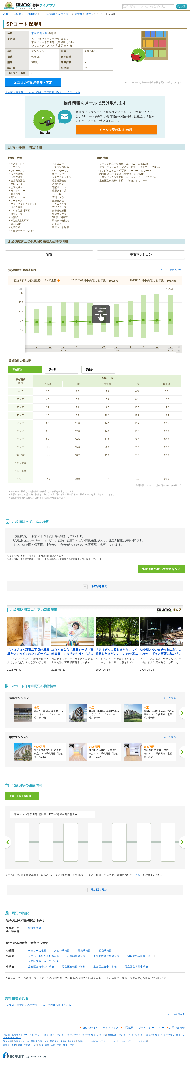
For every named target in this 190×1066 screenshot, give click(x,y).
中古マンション (137, 1035)
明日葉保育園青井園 (139, 956)
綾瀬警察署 (34, 928)
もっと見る (170, 698)
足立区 (90, 14)
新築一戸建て (153, 1035)
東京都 (78, 14)
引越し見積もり (68, 1041)
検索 (183, 6)
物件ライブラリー (99, 1041)
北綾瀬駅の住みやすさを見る (161, 569)
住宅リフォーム (21, 1041)
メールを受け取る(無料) (116, 129)
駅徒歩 (89, 369)
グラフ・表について (171, 270)
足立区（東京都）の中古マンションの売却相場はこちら (38, 1005)
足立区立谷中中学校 (105, 966)
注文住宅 (7, 1041)
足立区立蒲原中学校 (73, 966)
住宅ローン (83, 1041)
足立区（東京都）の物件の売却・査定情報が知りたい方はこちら (42, 92)
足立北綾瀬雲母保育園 (106, 956)
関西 (47, 1045)
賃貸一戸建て (89, 1035)
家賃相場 (101, 1035)
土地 (178, 1035)
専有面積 (17, 369)
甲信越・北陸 (30, 1045)
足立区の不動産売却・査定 (33, 82)
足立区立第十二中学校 (41, 966)
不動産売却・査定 (39, 1041)
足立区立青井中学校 (136, 966)
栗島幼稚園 (84, 950)
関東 (20, 1045)
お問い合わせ (177, 1027)
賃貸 (46, 1035)
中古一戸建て (167, 1035)
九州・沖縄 (68, 1045)
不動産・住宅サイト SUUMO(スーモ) (22, 1035)
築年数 (52, 369)
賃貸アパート (74, 1035)
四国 (53, 1045)
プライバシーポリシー (151, 1027)
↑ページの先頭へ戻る (176, 1014)
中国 (59, 1045)
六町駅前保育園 (76, 956)
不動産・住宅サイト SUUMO (20, 14)
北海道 (6, 1045)
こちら (139, 875)
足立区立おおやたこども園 (43, 961)
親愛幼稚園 (105, 950)
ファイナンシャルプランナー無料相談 (128, 1041)
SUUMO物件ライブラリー (56, 14)
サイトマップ (110, 1027)
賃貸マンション (58, 1035)
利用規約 (128, 1027)
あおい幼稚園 (62, 950)
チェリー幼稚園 (37, 950)
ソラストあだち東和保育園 (43, 956)
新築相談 (54, 1041)
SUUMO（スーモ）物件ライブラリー (30, 5)
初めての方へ (90, 1027)
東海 (41, 1045)
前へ (8, 842)
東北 (14, 1045)
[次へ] (182, 713)
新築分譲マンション (118, 1035)
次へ (182, 842)
